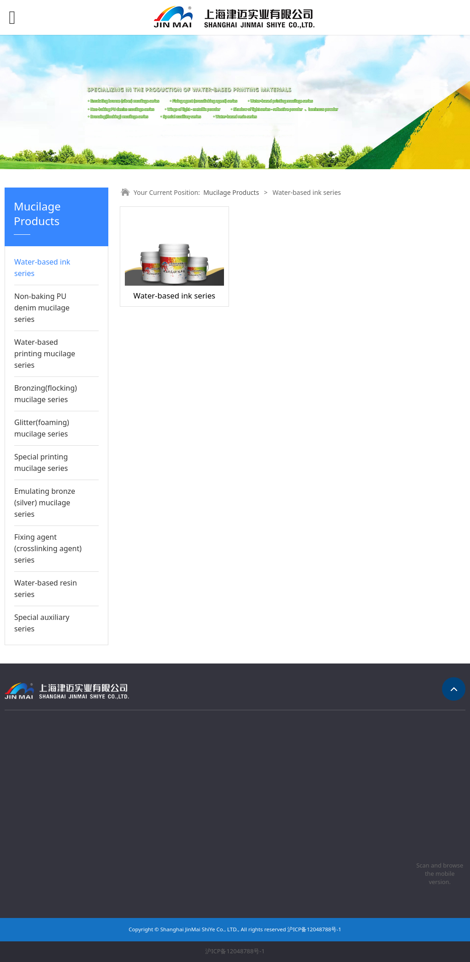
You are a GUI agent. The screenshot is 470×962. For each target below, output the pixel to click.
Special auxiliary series (41, 623)
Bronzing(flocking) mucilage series (45, 393)
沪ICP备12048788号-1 (235, 951)
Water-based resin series (45, 588)
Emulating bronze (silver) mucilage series (44, 502)
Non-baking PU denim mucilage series (42, 307)
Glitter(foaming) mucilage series (41, 428)
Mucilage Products (231, 192)
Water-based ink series (42, 267)
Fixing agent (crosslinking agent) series (48, 548)
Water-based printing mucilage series (44, 353)
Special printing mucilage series (41, 462)
